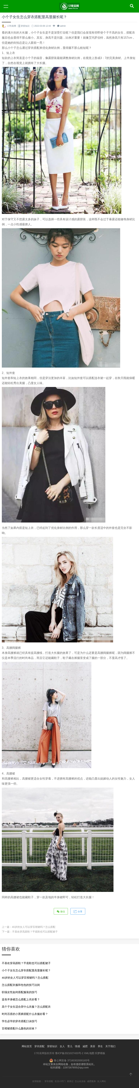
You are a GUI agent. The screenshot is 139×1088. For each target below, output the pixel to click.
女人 (62, 1046)
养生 (100, 1046)
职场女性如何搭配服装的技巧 (19, 992)
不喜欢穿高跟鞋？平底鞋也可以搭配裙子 (35, 931)
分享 (77, 911)
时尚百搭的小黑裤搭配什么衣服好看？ (25, 1013)
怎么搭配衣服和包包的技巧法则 (21, 984)
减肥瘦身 (91, 1081)
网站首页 (27, 1046)
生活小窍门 (60, 1081)
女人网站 (101, 1081)
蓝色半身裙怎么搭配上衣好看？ (21, 999)
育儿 (69, 1046)
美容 (92, 1046)
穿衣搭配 (39, 1046)
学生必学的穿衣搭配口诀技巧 (19, 1021)
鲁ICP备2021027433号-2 (69, 1053)
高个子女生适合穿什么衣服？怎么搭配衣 (26, 1006)
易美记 (70, 1081)
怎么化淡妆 (80, 1081)
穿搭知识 (25, 26)
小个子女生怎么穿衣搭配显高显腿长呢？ (26, 970)
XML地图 (89, 1053)
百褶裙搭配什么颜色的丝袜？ (19, 1028)
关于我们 (110, 1046)
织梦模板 (100, 1053)
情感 (77, 1046)
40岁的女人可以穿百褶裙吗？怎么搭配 (33, 926)
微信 (61, 911)
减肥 (85, 1046)
